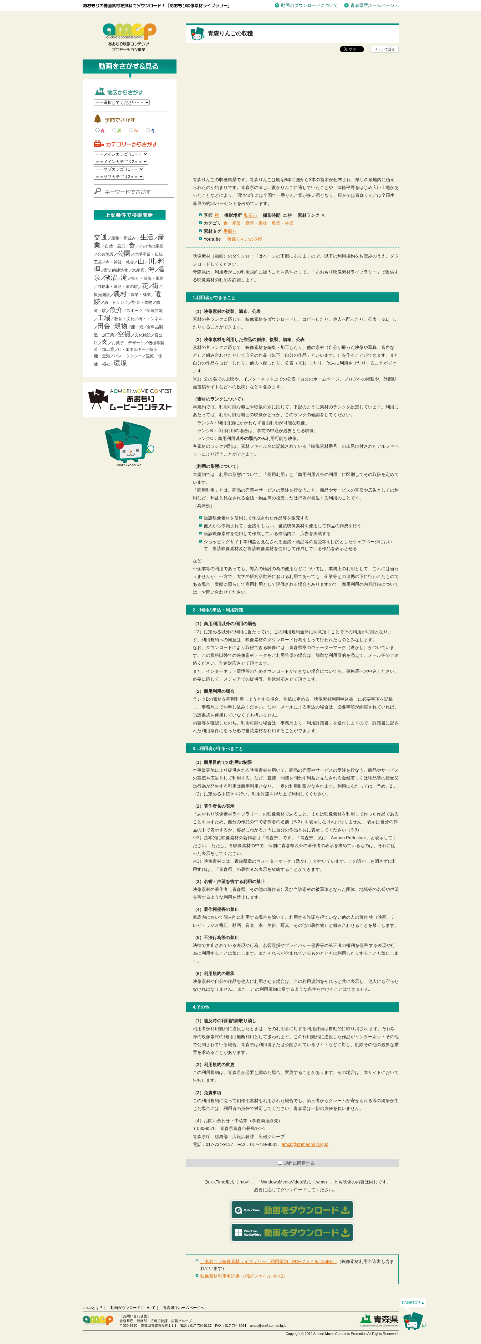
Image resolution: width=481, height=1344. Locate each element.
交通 (100, 237)
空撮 (124, 334)
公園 (123, 253)
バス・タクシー (128, 356)
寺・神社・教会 (119, 262)
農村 (120, 293)
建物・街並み (123, 238)
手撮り (230, 231)
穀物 (120, 326)
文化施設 (143, 335)
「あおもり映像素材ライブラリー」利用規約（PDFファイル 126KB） (268, 1261)
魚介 (116, 309)
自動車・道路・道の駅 (117, 286)
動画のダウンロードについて (309, 5)
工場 (103, 317)
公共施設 (105, 254)
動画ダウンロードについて (133, 1308)
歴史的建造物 (116, 270)
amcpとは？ (93, 1308)
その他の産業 (151, 246)
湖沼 (110, 277)
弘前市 (250, 215)
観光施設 (102, 294)
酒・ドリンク (116, 302)
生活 (146, 237)
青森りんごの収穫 (244, 239)
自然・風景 (115, 246)
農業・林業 (140, 294)
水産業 (138, 270)
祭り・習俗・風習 (147, 278)
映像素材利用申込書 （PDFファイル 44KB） (244, 1276)
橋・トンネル (150, 318)
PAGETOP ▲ (413, 1303)
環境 (120, 363)
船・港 (137, 327)
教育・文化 (124, 318)
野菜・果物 (142, 302)
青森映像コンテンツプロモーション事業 (130, 37)
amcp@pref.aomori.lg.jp (305, 1144)
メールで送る (384, 49)
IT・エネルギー (132, 349)
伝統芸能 (154, 310)
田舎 (103, 326)
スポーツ (134, 310)
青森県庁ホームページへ (375, 5)
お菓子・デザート (128, 342)
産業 (236, 223)
